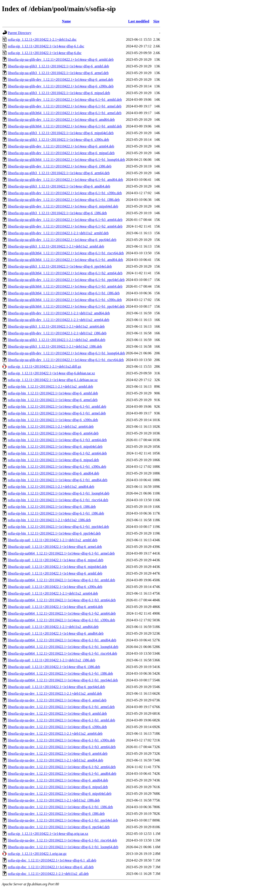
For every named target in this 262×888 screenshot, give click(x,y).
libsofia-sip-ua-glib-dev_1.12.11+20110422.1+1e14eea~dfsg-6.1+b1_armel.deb (64, 106)
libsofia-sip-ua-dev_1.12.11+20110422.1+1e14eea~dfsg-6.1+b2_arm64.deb (62, 767)
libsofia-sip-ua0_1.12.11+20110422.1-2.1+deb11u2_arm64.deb (53, 593)
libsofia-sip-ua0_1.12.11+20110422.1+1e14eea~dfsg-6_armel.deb (55, 547)
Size (156, 21)
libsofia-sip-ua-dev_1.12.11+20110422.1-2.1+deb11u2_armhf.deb (55, 693)
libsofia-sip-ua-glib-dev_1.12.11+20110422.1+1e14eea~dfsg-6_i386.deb (59, 166)
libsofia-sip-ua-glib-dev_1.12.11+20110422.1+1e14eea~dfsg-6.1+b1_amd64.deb (65, 180)
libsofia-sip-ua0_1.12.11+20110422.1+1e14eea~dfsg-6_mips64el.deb (57, 567)
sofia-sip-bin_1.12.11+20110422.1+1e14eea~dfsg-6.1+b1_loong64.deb (58, 493)
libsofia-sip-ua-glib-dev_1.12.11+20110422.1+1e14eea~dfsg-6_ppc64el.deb (62, 240)
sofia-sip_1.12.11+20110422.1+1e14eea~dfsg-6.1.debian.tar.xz (53, 380)
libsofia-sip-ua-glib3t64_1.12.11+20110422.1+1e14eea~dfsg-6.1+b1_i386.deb (64, 293)
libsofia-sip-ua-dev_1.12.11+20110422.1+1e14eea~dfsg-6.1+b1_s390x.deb (61, 740)
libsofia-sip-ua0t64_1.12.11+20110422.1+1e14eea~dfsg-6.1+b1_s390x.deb (61, 620)
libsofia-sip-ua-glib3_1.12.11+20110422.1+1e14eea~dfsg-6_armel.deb (58, 73)
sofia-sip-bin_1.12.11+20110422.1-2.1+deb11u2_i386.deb (49, 520)
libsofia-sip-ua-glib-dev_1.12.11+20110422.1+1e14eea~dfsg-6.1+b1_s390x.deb (65, 193)
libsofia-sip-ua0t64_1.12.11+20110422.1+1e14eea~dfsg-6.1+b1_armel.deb (61, 553)
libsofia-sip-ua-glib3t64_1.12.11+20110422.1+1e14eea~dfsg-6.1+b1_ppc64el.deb (66, 306)
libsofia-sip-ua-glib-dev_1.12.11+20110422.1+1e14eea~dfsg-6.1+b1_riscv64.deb (66, 360)
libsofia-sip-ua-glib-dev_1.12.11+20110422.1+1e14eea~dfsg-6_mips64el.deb (63, 206)
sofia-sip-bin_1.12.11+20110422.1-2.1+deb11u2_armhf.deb (50, 386)
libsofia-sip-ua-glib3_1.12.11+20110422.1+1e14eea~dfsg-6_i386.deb (57, 213)
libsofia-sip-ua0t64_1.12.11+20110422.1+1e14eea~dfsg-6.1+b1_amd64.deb (62, 640)
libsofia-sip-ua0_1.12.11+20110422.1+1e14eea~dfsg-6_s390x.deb (55, 587)
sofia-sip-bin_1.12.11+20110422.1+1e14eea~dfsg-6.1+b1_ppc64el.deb (58, 527)
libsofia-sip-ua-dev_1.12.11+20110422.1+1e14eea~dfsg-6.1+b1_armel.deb (61, 707)
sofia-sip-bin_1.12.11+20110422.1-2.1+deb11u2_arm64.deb (51, 426)
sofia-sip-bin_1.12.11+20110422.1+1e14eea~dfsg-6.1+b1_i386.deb (56, 513)
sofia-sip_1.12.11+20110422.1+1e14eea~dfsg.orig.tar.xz (48, 834)
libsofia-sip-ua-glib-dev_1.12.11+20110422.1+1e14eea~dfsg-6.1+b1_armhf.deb (65, 99)
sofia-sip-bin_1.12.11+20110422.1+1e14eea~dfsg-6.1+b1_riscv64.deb (58, 500)
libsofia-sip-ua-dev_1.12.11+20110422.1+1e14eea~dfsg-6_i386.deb (56, 813)
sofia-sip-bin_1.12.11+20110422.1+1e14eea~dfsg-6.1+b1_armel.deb (57, 413)
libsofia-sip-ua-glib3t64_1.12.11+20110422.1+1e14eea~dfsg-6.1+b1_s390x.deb (65, 300)
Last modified (138, 21)
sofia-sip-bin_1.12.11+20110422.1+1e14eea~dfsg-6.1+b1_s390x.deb (57, 466)
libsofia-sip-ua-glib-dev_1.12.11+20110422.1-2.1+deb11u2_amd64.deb (59, 313)
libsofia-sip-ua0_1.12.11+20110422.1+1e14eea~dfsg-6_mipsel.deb (55, 560)
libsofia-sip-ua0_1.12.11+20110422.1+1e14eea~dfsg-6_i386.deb (54, 667)
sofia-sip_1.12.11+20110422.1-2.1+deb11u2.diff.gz (44, 366)
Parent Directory (19, 33)
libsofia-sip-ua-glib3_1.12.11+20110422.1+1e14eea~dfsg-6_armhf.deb (58, 66)
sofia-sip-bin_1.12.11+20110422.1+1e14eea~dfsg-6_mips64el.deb (55, 446)
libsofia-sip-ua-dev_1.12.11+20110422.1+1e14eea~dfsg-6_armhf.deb (57, 713)
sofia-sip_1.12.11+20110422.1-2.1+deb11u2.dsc (42, 39)
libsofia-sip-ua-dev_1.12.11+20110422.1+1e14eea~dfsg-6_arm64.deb (58, 753)
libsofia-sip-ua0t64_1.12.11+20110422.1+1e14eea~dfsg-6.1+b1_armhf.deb (61, 580)
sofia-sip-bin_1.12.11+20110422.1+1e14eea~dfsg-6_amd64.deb (53, 473)
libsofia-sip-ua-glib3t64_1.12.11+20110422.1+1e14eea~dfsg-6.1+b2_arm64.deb (65, 273)
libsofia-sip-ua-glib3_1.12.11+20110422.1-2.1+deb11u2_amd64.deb (56, 340)
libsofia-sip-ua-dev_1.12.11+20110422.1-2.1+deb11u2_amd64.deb (55, 760)
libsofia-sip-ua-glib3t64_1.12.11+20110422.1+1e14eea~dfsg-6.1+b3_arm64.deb (65, 286)
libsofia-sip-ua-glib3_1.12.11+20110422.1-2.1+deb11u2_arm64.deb (56, 326)
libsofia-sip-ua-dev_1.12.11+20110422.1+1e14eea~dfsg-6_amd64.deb (58, 780)
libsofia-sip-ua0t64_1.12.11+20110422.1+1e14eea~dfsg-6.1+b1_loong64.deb (63, 647)
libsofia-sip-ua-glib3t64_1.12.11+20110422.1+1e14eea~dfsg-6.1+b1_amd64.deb (65, 260)
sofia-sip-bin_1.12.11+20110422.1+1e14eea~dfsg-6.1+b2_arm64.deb (57, 453)
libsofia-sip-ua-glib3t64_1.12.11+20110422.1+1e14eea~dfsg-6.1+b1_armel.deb (64, 113)
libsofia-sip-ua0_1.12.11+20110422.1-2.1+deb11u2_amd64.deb (53, 627)
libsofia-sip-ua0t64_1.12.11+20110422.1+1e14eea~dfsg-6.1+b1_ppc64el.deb (63, 680)
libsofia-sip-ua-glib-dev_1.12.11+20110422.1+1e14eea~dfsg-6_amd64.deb (61, 119)
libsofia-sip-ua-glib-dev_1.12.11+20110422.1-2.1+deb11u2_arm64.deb (58, 320)
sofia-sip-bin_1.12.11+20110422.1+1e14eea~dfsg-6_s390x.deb (53, 420)
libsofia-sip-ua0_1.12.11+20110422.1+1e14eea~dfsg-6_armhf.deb (55, 573)
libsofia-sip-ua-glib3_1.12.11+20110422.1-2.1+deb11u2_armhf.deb (56, 246)
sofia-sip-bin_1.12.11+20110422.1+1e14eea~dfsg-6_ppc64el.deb (54, 533)
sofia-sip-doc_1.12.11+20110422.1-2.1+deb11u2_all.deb (48, 874)
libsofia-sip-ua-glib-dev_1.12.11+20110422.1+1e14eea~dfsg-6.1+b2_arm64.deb (65, 226)
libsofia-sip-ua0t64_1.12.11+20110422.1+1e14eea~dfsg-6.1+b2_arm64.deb (62, 613)
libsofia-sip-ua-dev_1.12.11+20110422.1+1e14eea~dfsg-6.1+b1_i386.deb (60, 807)
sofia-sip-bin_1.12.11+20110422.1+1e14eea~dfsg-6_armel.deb (52, 400)
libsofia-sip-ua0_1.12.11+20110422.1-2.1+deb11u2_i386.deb (51, 660)
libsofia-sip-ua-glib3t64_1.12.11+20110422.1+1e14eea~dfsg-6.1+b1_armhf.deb (65, 126)
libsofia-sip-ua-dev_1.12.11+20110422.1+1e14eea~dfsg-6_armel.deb (57, 700)
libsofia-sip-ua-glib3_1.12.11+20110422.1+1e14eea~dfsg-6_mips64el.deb (61, 133)
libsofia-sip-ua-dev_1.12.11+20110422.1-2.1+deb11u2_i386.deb (54, 800)
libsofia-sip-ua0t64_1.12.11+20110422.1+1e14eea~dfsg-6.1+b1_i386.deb (60, 673)
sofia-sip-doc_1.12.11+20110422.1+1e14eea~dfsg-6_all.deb (50, 867)
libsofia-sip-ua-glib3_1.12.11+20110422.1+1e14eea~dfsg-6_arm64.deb (59, 173)
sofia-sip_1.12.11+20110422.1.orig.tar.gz (37, 854)
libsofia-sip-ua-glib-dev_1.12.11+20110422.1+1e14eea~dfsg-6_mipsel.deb (61, 153)
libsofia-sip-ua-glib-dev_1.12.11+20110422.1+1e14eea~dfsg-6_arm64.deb (61, 146)
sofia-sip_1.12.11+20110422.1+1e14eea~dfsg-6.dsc (44, 53)
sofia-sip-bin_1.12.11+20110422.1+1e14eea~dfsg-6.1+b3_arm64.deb (57, 440)
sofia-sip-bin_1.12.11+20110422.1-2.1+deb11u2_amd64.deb (51, 486)
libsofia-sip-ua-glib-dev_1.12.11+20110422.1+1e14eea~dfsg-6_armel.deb (60, 79)
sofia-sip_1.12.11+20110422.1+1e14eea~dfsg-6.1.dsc (46, 46)
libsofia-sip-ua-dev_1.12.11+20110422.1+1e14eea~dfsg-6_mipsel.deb (58, 787)
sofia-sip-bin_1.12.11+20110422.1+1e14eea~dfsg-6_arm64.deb (53, 433)
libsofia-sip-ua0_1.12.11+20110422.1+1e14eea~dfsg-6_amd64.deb (56, 633)
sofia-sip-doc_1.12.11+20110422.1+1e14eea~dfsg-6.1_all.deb (52, 860)
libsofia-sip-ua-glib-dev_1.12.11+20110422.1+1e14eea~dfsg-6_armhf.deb (61, 59)
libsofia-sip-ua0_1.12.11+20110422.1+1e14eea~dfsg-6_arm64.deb (55, 607)
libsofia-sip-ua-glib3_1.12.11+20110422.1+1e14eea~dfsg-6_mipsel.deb (59, 93)
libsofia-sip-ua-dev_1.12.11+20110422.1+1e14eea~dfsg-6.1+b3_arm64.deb (62, 747)
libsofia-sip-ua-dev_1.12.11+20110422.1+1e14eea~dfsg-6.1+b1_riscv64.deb (62, 840)
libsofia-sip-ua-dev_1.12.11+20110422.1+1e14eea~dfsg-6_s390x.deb (57, 727)
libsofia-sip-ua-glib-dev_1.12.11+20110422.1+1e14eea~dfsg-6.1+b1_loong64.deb (66, 353)
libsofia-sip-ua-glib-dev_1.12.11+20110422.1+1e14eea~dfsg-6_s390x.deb (61, 86)
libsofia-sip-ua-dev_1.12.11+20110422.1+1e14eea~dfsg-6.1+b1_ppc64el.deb (63, 820)
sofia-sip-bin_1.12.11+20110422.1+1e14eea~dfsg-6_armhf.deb (53, 393)
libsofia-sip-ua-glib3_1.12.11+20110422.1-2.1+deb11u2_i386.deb (55, 346)
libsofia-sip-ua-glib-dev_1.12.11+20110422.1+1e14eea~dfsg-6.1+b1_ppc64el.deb (66, 280)
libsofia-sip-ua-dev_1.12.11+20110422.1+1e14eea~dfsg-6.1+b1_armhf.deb (61, 720)
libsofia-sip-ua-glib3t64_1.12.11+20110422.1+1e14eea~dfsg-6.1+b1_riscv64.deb (66, 253)
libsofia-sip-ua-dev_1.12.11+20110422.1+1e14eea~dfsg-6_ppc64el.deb (59, 827)
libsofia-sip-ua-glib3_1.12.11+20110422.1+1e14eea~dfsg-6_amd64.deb (59, 186)
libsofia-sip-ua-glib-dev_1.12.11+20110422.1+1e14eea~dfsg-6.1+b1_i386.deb (64, 200)
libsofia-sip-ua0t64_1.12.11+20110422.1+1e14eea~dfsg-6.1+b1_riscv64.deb (62, 653)
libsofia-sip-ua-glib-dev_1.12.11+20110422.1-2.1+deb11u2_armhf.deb (58, 233)
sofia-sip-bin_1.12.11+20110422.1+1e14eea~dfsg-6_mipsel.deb (53, 460)
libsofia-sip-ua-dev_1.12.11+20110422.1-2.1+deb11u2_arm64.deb (55, 733)
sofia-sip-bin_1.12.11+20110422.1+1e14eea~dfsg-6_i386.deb (52, 507)
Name (66, 21)
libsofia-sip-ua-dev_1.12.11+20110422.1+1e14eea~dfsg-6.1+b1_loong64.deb (63, 847)
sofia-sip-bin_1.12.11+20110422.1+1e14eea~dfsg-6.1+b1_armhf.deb (57, 406)
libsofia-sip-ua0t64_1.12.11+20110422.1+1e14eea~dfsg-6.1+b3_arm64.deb (62, 600)
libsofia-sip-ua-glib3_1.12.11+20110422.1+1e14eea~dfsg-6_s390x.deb (58, 139)
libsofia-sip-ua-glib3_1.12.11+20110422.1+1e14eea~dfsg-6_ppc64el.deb (60, 266)
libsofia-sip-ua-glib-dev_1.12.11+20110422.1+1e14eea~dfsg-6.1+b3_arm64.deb (65, 220)
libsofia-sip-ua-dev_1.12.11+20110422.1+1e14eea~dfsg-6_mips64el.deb (59, 793)
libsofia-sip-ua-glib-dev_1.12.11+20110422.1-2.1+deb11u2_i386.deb (57, 333)
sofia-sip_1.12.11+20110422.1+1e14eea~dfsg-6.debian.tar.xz (51, 373)
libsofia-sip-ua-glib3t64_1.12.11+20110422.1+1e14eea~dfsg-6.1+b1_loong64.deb (66, 159)
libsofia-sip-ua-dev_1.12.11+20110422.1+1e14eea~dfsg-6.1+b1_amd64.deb (62, 773)
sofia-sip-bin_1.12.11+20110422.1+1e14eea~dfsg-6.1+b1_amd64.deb (57, 480)
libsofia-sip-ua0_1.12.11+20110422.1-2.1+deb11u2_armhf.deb (52, 540)
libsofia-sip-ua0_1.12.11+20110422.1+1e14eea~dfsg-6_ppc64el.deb (56, 687)
